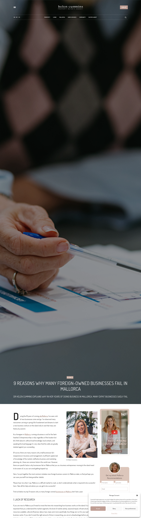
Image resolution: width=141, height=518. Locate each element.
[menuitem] (14, 17)
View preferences (130, 509)
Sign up (123, 7)
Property (47, 17)
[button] (137, 495)
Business (70, 377)
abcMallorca (43, 416)
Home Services (72, 17)
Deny (114, 509)
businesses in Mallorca (64, 492)
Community (82, 17)
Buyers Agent (93, 17)
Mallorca (62, 17)
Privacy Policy (114, 513)
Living (54, 17)
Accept (98, 509)
